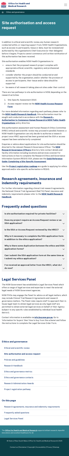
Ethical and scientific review (17, 348)
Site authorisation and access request (22, 354)
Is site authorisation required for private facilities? (30, 213)
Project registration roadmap (23, 166)
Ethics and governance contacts (18, 377)
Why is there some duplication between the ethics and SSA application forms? (34, 247)
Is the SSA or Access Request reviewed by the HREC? (31, 229)
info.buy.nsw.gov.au (43, 317)
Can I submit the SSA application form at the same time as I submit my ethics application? (34, 257)
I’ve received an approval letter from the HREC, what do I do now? (33, 266)
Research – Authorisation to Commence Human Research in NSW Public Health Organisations (33, 120)
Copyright (31, 447)
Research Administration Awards (19, 383)
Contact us (14, 447)
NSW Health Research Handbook (20, 114)
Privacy (49, 447)
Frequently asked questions (16, 413)
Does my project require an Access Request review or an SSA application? (32, 221)
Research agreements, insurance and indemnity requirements (32, 407)
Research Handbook (13, 366)
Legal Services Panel (13, 418)
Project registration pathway (17, 389)
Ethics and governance (15, 12)
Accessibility (41, 447)
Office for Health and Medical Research (21, 430)
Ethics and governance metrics (18, 371)
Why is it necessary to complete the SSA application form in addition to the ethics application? (33, 237)
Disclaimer (23, 447)
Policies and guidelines (14, 360)
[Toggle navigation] (65, 4)
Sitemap (56, 447)
